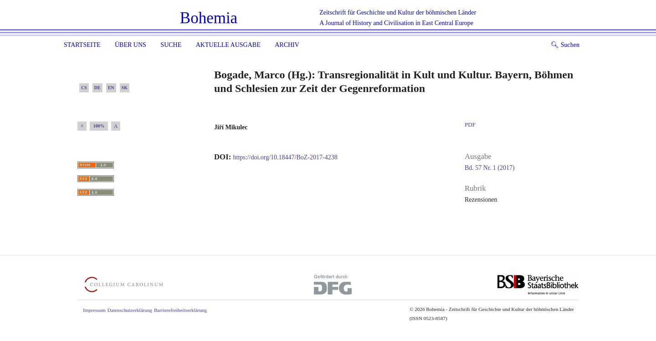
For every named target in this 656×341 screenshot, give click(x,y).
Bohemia (208, 18)
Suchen (565, 44)
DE (97, 87)
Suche (170, 44)
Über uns (130, 44)
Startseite (82, 44)
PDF (470, 124)
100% (99, 125)
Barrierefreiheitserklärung (180, 310)
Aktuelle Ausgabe (228, 44)
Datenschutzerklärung (130, 310)
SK (125, 87)
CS (84, 87)
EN (111, 87)
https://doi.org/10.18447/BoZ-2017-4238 (285, 157)
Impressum (94, 310)
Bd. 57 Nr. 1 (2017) (490, 167)
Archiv (287, 44)
